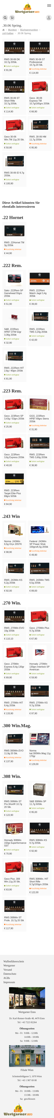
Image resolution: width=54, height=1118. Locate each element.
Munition (12, 30)
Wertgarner (9, 965)
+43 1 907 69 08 (29, 1080)
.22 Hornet (12, 217)
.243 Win (11, 516)
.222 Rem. (12, 265)
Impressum (9, 982)
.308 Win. (11, 776)
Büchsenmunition (29, 30)
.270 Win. (11, 603)
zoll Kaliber (8, 33)
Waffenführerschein (13, 961)
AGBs (6, 978)
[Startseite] (3, 30)
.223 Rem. (12, 391)
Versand (7, 969)
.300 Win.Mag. (16, 726)
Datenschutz (9, 973)
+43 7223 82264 (29, 1022)
